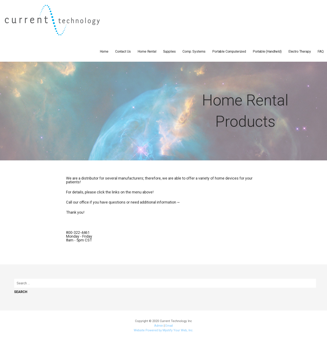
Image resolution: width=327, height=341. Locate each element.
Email (169, 326)
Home (104, 51)
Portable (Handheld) (267, 51)
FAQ (321, 51)
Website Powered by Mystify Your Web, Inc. (163, 330)
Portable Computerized (229, 51)
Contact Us (123, 51)
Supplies (169, 51)
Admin (158, 326)
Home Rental (147, 51)
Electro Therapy (299, 51)
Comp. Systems (193, 51)
